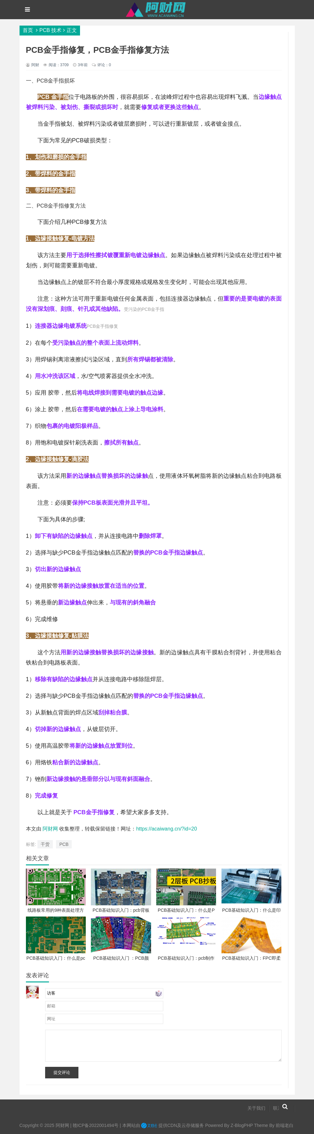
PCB (63, 844)
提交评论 (61, 1072)
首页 (28, 30)
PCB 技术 (50, 30)
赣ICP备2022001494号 (95, 1125)
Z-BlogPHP (241, 1125)
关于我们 (256, 1108)
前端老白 (285, 1125)
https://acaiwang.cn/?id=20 (166, 828)
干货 (45, 844)
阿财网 (50, 828)
